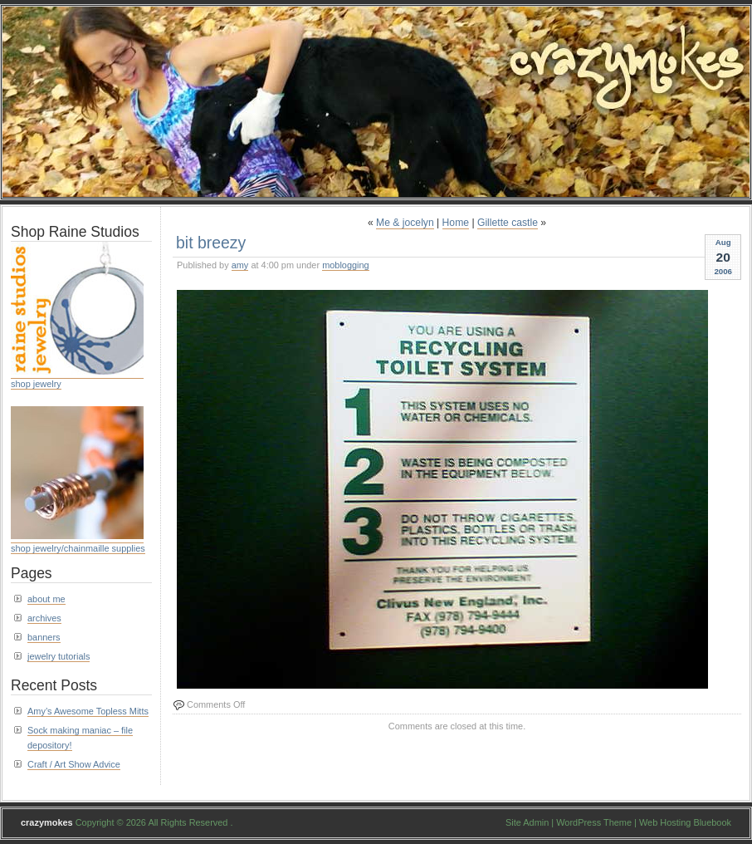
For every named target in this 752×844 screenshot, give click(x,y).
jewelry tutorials (58, 656)
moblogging (345, 265)
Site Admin (527, 822)
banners (44, 637)
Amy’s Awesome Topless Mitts (88, 711)
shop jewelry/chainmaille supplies (78, 548)
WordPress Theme (594, 822)
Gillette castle (507, 222)
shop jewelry (36, 384)
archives (44, 618)
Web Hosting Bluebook (685, 822)
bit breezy (211, 242)
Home (455, 222)
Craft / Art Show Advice (73, 764)
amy (240, 265)
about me (46, 599)
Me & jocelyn (405, 222)
